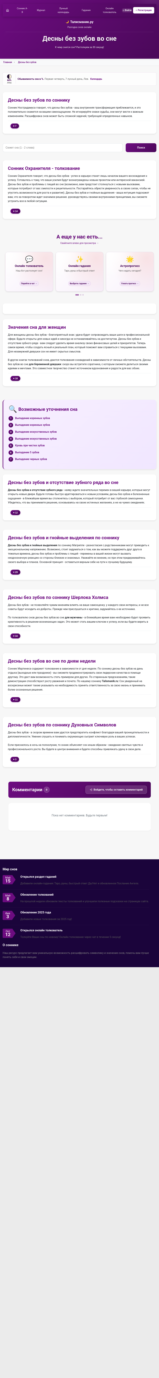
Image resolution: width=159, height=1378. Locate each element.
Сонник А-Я (23, 10)
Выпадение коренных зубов (32, 418)
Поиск (141, 148)
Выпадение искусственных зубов (36, 432)
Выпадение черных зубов (31, 459)
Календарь (96, 79)
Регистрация (143, 10)
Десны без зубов (27, 62)
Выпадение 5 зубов (27, 452)
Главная (7, 62)
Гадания (84, 10)
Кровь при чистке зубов (30, 446)
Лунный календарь (62, 10)
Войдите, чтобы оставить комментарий (116, 790)
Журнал (41, 10)
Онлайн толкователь (106, 10)
